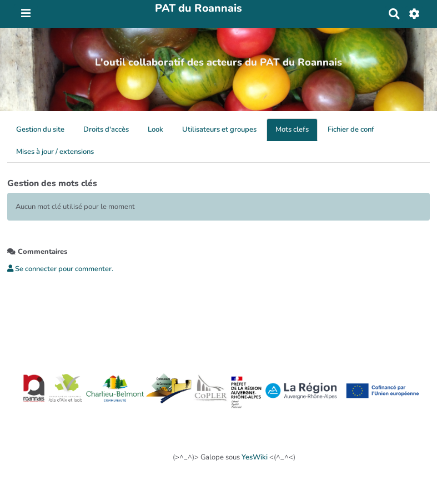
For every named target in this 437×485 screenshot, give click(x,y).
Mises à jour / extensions (55, 152)
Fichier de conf (351, 129)
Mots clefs (292, 129)
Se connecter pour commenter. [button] (60, 269)
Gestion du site (40, 129)
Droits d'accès (106, 129)
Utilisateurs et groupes (219, 129)
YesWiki (255, 457)
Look (155, 129)
